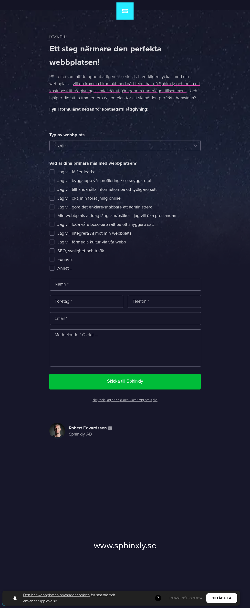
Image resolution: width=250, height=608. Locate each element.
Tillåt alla (221, 598)
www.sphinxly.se (125, 545)
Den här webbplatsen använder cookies (56, 595)
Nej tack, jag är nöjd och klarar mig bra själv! (125, 399)
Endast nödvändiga (185, 598)
